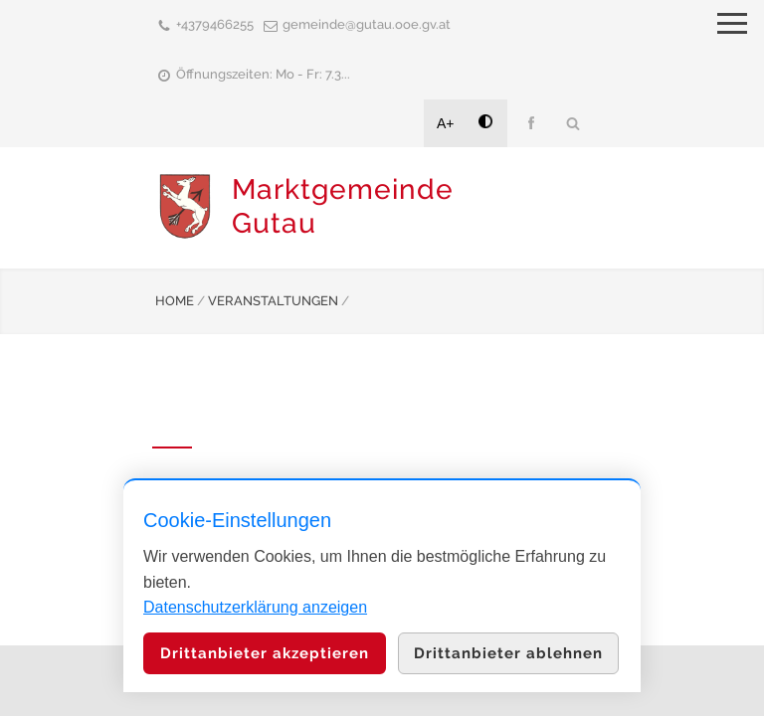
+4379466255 (215, 24)
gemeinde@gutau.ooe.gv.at (367, 24)
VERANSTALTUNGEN (273, 300)
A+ (446, 123)
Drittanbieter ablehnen (508, 653)
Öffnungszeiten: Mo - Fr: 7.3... (263, 74)
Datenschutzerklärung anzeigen (255, 607)
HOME (174, 300)
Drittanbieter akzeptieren (264, 653)
